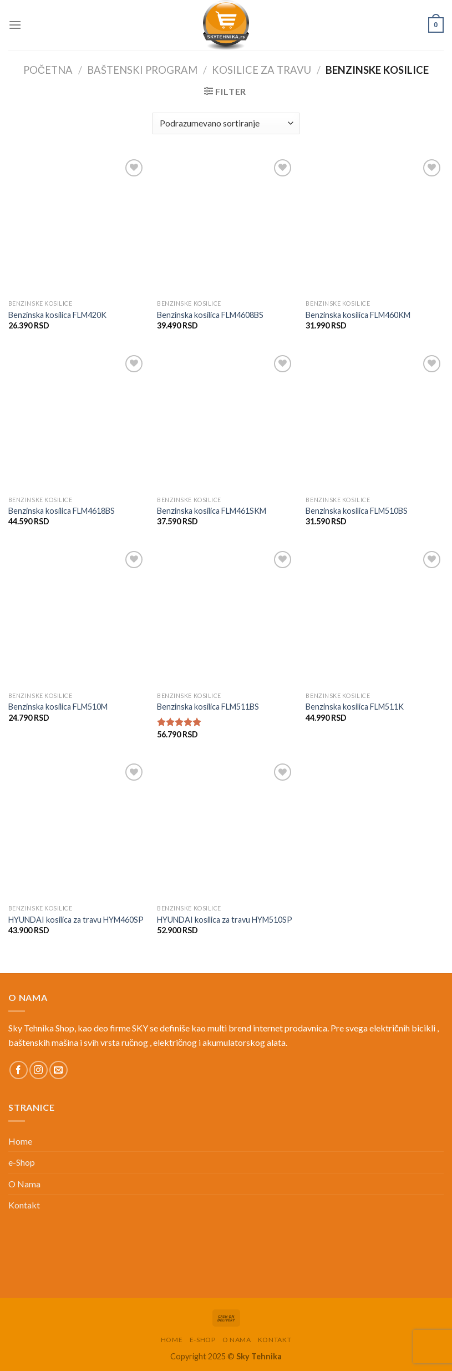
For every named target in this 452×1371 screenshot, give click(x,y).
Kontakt (24, 1205)
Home (20, 1141)
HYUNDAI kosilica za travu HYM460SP (76, 919)
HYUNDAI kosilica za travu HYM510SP (224, 919)
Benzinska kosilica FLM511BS (208, 706)
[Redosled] (226, 123)
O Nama (24, 1183)
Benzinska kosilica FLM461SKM (211, 510)
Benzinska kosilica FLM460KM (358, 315)
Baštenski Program (142, 70)
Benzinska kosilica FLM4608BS (210, 315)
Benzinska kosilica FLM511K (355, 706)
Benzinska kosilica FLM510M (58, 706)
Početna (48, 70)
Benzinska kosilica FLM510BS (357, 510)
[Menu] (15, 24)
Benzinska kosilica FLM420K (57, 315)
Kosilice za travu (261, 70)
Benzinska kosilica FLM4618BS (61, 510)
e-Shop (21, 1162)
